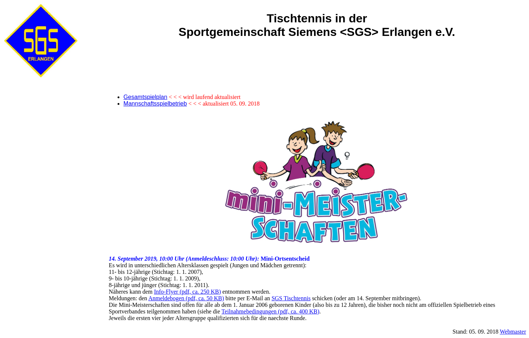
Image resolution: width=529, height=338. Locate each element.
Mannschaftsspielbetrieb (155, 103)
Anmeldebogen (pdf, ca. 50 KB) (186, 298)
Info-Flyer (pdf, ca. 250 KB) (187, 292)
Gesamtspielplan (145, 97)
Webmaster (513, 331)
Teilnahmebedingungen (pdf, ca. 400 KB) (270, 311)
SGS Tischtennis (290, 298)
